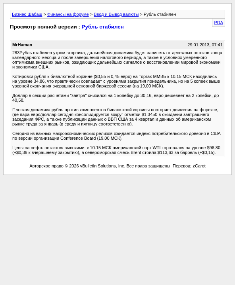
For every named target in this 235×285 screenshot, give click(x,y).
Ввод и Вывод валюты (116, 14)
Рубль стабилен (103, 27)
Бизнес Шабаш (27, 14)
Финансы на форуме (68, 14)
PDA (218, 22)
